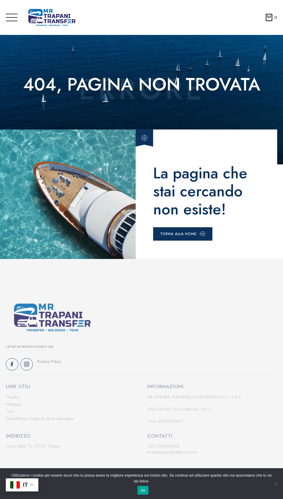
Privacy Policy (49, 361)
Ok (142, 490)
